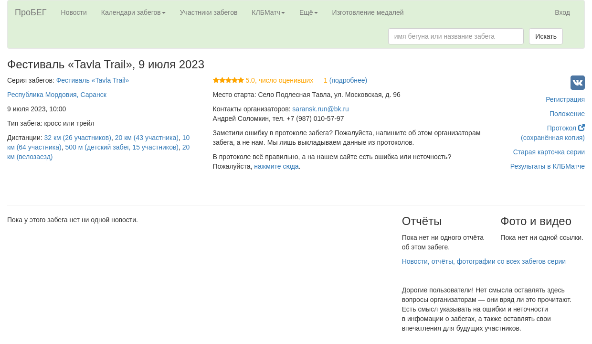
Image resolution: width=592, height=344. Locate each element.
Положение (567, 114)
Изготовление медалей (368, 12)
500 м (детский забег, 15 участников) (122, 147)
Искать (546, 36)
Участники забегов (209, 12)
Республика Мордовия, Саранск (56, 94)
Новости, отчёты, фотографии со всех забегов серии (484, 261)
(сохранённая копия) (553, 137)
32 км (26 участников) (77, 137)
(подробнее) (348, 80)
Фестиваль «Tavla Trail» (92, 80)
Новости (74, 12)
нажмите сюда (276, 166)
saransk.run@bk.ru (320, 109)
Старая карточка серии (549, 152)
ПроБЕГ (31, 12)
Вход (562, 12)
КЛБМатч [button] (268, 12)
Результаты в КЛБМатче (547, 166)
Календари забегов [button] (133, 12)
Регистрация (565, 99)
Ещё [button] (308, 12)
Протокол (566, 128)
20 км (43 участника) (147, 137)
